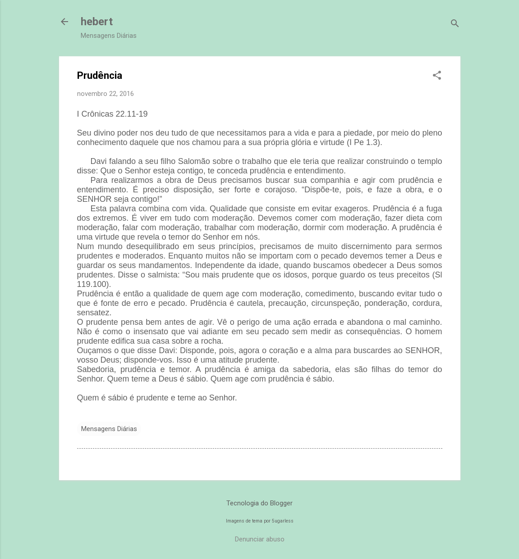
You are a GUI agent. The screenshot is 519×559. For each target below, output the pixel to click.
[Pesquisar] (455, 24)
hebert (97, 21)
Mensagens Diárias (109, 429)
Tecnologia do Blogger (259, 503)
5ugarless (283, 521)
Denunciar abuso (260, 539)
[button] (437, 76)
